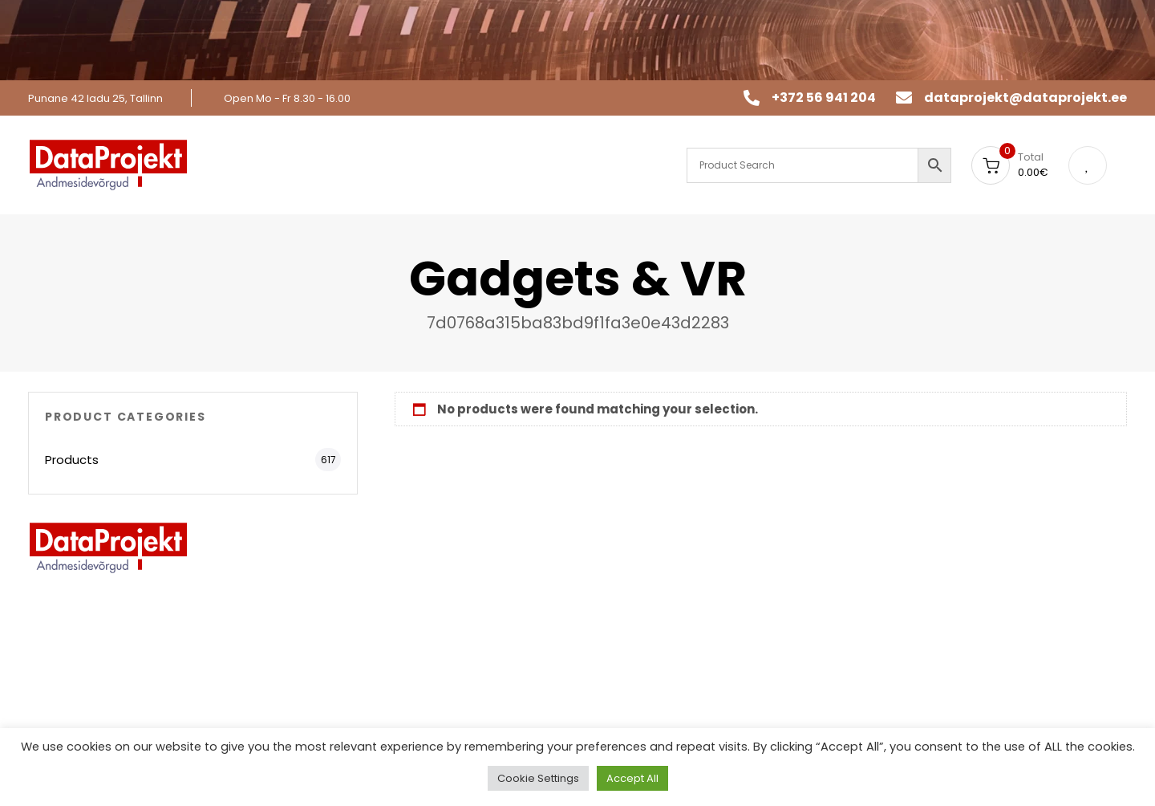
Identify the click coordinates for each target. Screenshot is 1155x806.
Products (72, 459)
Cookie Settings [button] (538, 778)
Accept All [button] (632, 778)
